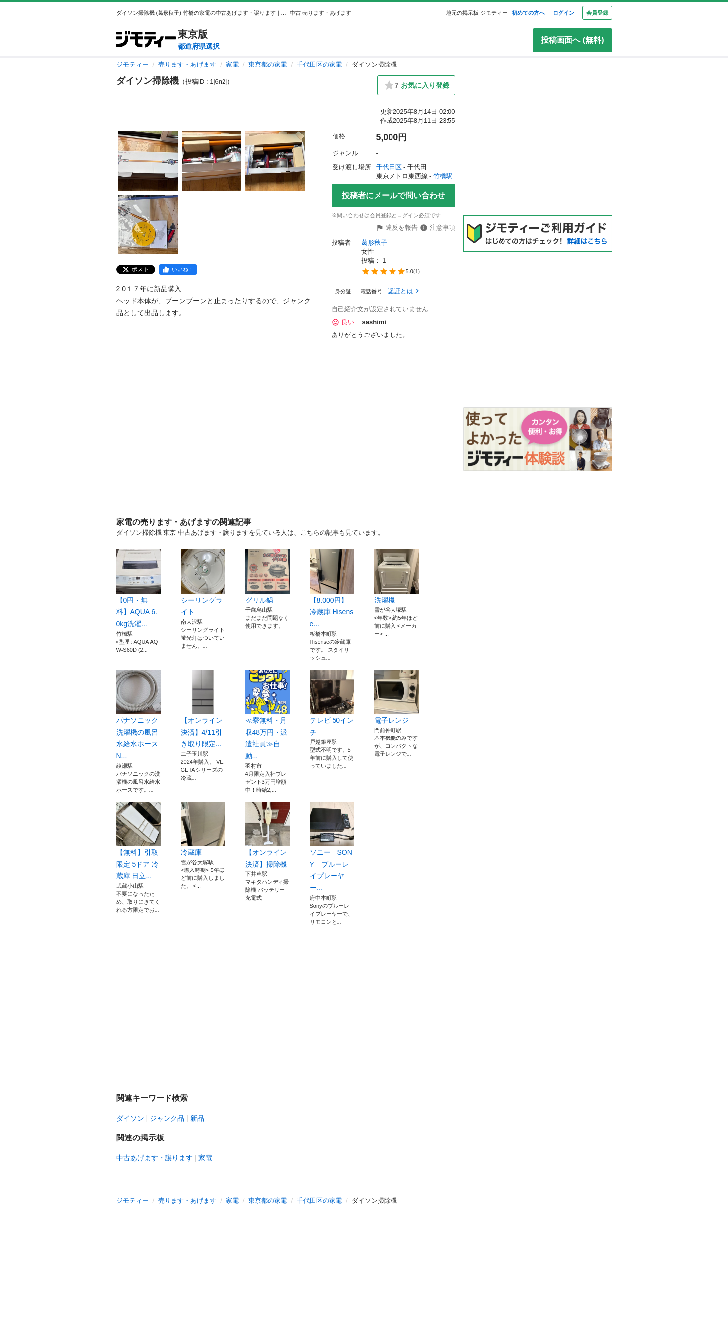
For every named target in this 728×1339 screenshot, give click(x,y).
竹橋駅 (442, 176)
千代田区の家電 (319, 64)
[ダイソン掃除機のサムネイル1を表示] (148, 161)
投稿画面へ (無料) (572, 40)
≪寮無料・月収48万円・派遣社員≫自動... (267, 715)
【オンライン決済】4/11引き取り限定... (203, 709)
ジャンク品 (167, 1118)
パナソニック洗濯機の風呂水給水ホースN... (138, 715)
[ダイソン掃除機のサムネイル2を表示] (211, 161)
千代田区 (389, 167)
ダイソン (130, 1118)
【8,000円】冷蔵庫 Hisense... (332, 588)
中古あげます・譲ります (154, 1158)
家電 (232, 64)
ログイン (563, 13)
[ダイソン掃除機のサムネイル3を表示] (275, 161)
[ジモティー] (146, 40)
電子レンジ (396, 697)
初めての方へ (528, 13)
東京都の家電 (267, 64)
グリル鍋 (267, 576)
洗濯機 (396, 576)
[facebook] (178, 269)
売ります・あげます (187, 64)
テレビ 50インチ (332, 703)
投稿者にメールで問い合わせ (393, 195)
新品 (197, 1118)
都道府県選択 (199, 46)
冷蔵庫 (203, 829)
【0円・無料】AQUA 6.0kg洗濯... (138, 588)
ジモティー (132, 64)
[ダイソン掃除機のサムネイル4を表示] (148, 224)
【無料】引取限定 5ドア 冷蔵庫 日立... (138, 841)
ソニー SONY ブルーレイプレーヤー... (332, 847)
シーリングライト (203, 582)
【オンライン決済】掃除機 (267, 835)
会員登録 (597, 13)
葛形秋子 (374, 242)
